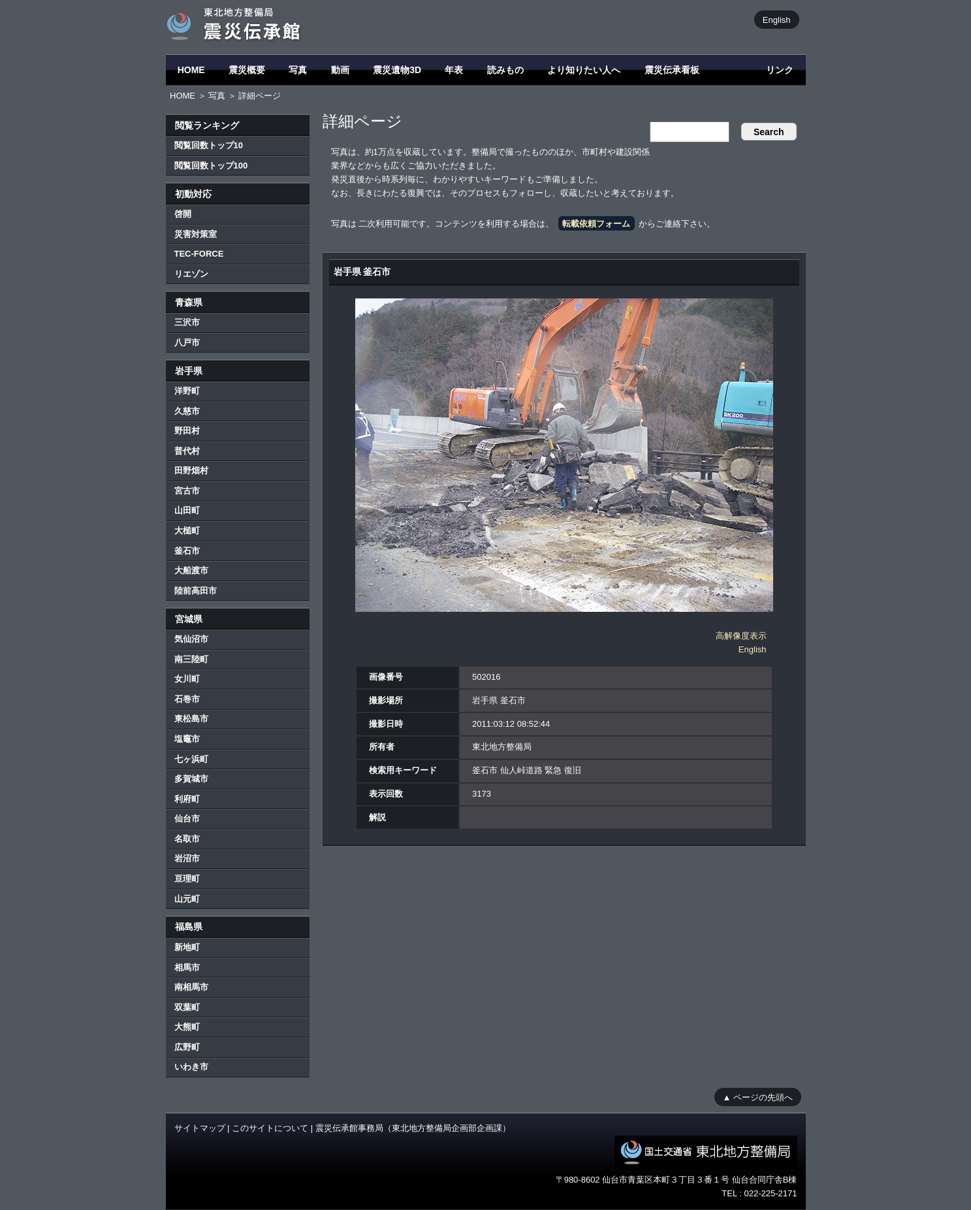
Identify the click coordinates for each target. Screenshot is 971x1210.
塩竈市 (187, 739)
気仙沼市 (191, 639)
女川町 (187, 679)
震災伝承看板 (672, 70)
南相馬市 (191, 987)
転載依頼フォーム (596, 224)
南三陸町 (191, 659)
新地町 (187, 947)
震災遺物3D (397, 70)
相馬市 (187, 967)
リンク (779, 70)
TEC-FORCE (199, 254)
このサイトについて (270, 1128)
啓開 (182, 214)
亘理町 (187, 879)
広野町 (187, 1047)
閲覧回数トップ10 (208, 145)
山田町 (187, 510)
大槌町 (187, 530)
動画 (340, 70)
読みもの (505, 70)
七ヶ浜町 (191, 759)
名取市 (187, 839)
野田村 (187, 431)
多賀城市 (191, 779)
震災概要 (247, 70)
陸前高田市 (195, 591)
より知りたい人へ (583, 70)
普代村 (187, 451)
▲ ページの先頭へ (758, 1097)
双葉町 (187, 1007)
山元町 (187, 899)
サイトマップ (199, 1128)
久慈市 (187, 411)
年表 (454, 70)
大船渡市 (191, 570)
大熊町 (187, 1027)
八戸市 (187, 342)
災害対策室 (195, 234)
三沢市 (187, 322)
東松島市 (191, 719)
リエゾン (191, 274)
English (777, 19)
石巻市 (187, 699)
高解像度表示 (741, 636)
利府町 (187, 799)
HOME (191, 70)
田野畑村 (191, 470)
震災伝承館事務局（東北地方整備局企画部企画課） (413, 1128)
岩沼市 (187, 858)
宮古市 (187, 491)
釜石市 (187, 551)
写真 (298, 70)
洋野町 (187, 391)
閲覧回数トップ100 (211, 165)
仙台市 (187, 818)
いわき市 (191, 1067)
